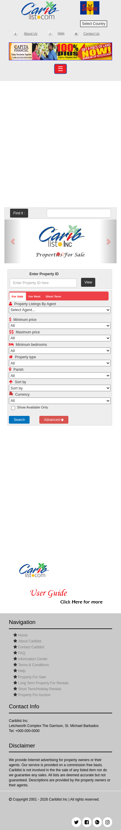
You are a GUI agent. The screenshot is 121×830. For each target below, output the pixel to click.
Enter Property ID (44, 274)
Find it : (19, 213)
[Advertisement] (60, 143)
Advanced (54, 420)
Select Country (93, 24)
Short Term (53, 296)
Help (21, 671)
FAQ (21, 653)
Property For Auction (34, 695)
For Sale (17, 296)
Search (19, 420)
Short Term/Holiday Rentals (39, 689)
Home (22, 635)
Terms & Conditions (33, 665)
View (88, 282)
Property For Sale (31, 677)
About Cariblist (29, 641)
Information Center (32, 659)
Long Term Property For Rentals (43, 683)
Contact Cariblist (30, 647)
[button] (12, 241)
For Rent (34, 296)
